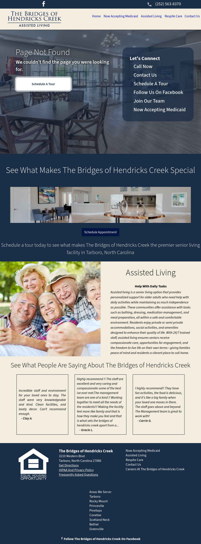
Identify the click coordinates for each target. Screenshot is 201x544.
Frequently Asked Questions (78, 474)
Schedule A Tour (43, 84)
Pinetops (95, 510)
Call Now (143, 66)
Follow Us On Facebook (158, 92)
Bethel (93, 524)
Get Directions (69, 465)
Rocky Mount (98, 501)
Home (91, 16)
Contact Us (192, 16)
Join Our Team (149, 101)
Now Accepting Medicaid (116, 16)
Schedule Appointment (100, 232)
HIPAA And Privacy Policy (76, 470)
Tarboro (95, 496)
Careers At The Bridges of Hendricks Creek (155, 469)
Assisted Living (148, 16)
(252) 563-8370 (164, 4)
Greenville (96, 529)
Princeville (96, 506)
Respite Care (172, 16)
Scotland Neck (99, 519)
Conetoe (95, 515)
